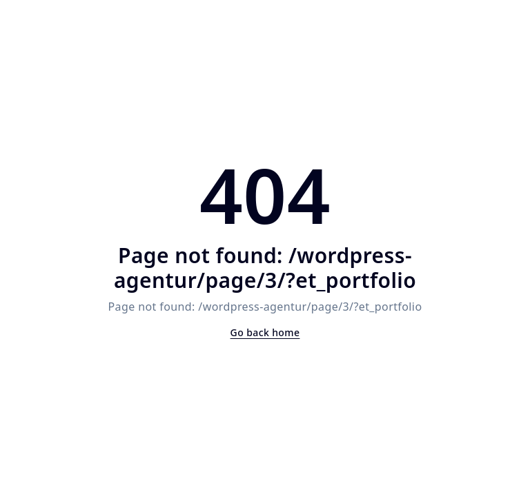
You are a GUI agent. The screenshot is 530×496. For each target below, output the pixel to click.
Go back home (265, 332)
